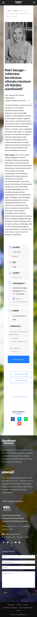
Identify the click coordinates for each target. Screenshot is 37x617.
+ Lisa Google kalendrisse (21, 374)
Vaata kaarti (7, 529)
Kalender (15, 10)
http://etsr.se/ (15, 351)
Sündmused (11, 605)
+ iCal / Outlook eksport (21, 380)
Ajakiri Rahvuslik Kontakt (26, 608)
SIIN (28, 100)
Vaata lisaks (7, 493)
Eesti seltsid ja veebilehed (10, 608)
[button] (3, 2)
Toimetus (19, 605)
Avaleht (9, 10)
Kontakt (25, 605)
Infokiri (18, 610)
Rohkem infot (17, 277)
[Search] (34, 2)
